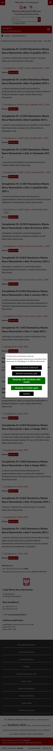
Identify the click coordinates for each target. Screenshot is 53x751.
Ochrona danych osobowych (26, 367)
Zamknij (26, 394)
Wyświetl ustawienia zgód (26, 373)
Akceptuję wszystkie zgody (26, 388)
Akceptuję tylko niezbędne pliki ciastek (26, 380)
